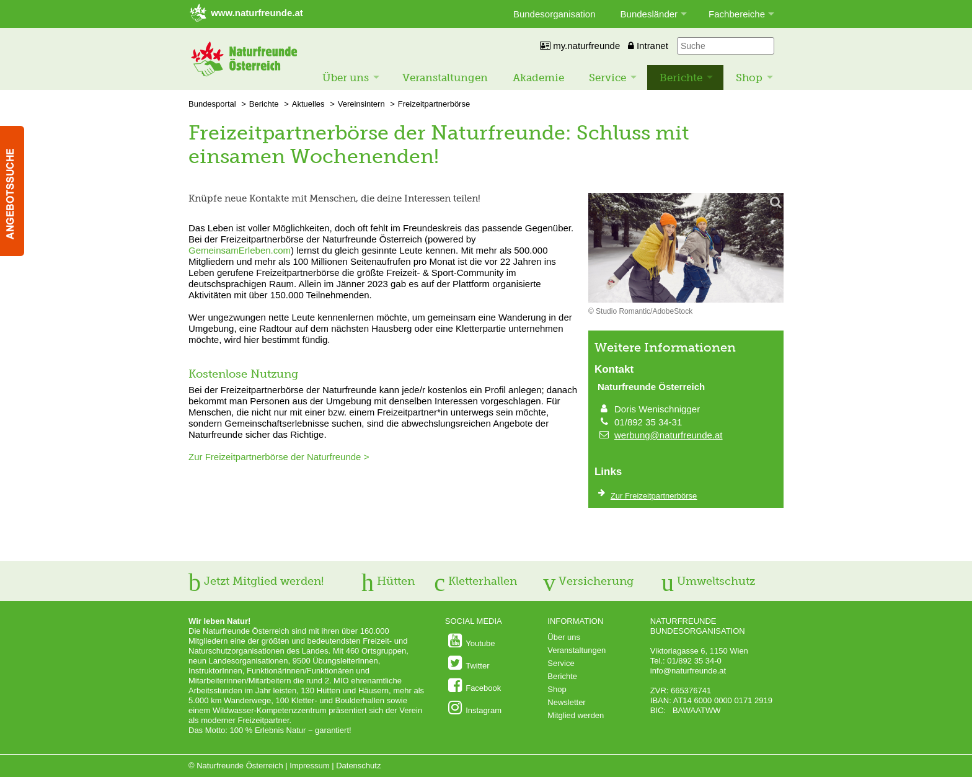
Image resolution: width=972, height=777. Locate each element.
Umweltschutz (708, 581)
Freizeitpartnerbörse (434, 104)
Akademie (538, 77)
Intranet (648, 45)
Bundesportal (212, 104)
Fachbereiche (737, 14)
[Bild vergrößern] (686, 248)
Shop (749, 77)
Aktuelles (308, 104)
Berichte (681, 77)
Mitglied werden (575, 715)
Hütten (388, 581)
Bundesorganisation (554, 14)
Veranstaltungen (445, 77)
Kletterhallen (475, 581)
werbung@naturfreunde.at (668, 435)
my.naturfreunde (580, 45)
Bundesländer (649, 14)
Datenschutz (358, 765)
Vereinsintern (361, 104)
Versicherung (588, 581)
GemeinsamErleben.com (239, 250)
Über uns (345, 77)
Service (607, 77)
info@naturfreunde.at (688, 670)
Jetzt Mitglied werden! (256, 581)
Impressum (309, 765)
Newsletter (566, 702)
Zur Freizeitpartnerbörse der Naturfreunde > (278, 456)
